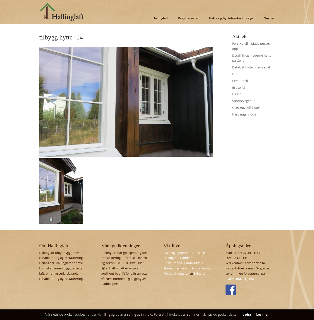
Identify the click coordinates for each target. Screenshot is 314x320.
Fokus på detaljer (176, 273)
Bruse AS (238, 87)
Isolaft (185, 268)
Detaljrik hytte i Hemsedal (251, 67)
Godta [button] (246, 315)
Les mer (262, 314)
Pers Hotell (240, 81)
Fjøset (236, 94)
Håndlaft (186, 258)
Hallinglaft (160, 18)
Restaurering (173, 263)
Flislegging (171, 268)
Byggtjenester (188, 18)
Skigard (199, 273)
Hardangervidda (244, 114)
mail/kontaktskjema (239, 279)
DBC (235, 74)
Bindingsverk (193, 263)
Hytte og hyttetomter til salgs (231, 18)
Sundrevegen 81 (244, 101)
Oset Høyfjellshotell (246, 108)
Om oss (269, 18)
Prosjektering (201, 268)
